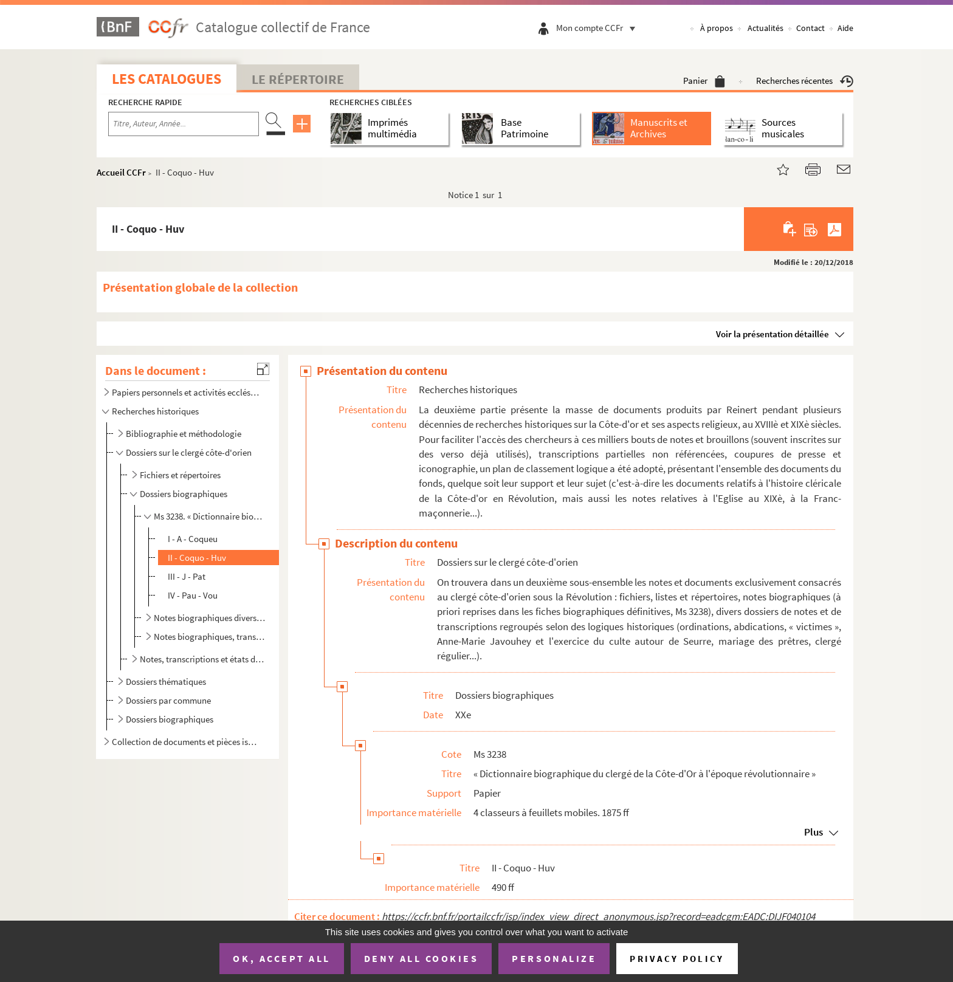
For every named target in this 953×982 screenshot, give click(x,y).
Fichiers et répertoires (180, 475)
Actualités (765, 27)
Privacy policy (677, 958)
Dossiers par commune (168, 700)
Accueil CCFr (121, 172)
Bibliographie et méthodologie (183, 433)
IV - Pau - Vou (193, 595)
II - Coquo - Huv (197, 557)
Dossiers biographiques (183, 494)
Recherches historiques (155, 411)
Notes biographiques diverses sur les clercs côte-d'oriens (210, 617)
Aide (845, 27)
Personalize (554, 958)
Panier (704, 80)
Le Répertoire (298, 79)
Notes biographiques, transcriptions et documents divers (210, 636)
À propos (716, 27)
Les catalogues (166, 78)
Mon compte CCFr (598, 27)
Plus (813, 832)
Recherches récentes (804, 80)
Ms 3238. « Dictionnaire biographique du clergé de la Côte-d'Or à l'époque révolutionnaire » (210, 516)
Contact (810, 27)
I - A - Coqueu (193, 538)
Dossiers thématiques (166, 681)
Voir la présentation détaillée (772, 334)
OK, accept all (281, 958)
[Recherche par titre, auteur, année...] (183, 124)
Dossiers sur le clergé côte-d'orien (189, 452)
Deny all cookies (421, 958)
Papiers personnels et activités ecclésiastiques (186, 392)
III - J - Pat (186, 576)
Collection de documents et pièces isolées (186, 741)
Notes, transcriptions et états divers (202, 659)
